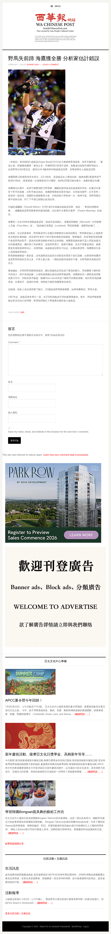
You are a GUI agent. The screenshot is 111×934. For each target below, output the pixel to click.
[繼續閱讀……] (82, 714)
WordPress (77, 926)
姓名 (10, 382)
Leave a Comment (50, 65)
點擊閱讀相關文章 (14, 843)
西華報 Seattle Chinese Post (55, 22)
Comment (14, 342)
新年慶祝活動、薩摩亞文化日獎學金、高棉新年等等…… (48, 754)
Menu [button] (58, 6)
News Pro (44, 926)
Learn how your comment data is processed (65, 455)
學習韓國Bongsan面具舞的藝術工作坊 (34, 812)
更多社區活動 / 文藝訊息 (17, 913)
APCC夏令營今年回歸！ (24, 700)
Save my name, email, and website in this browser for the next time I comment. (48, 432)
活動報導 (12, 893)
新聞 (22, 312)
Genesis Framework (61, 926)
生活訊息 (12, 868)
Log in (86, 926)
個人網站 (12, 412)
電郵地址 (12, 397)
